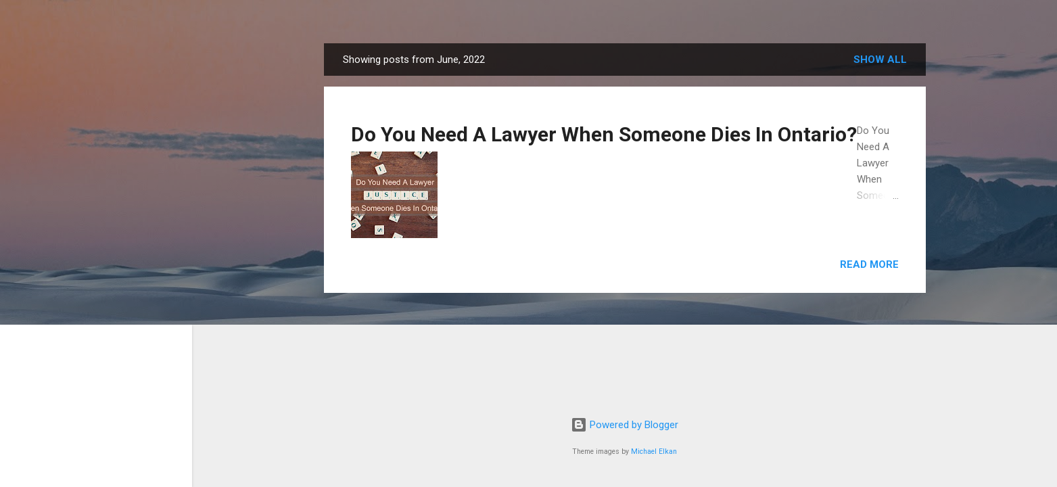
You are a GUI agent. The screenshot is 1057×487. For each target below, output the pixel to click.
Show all (880, 59)
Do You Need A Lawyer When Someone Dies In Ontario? (604, 134)
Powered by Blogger (624, 425)
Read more (869, 264)
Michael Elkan (654, 451)
